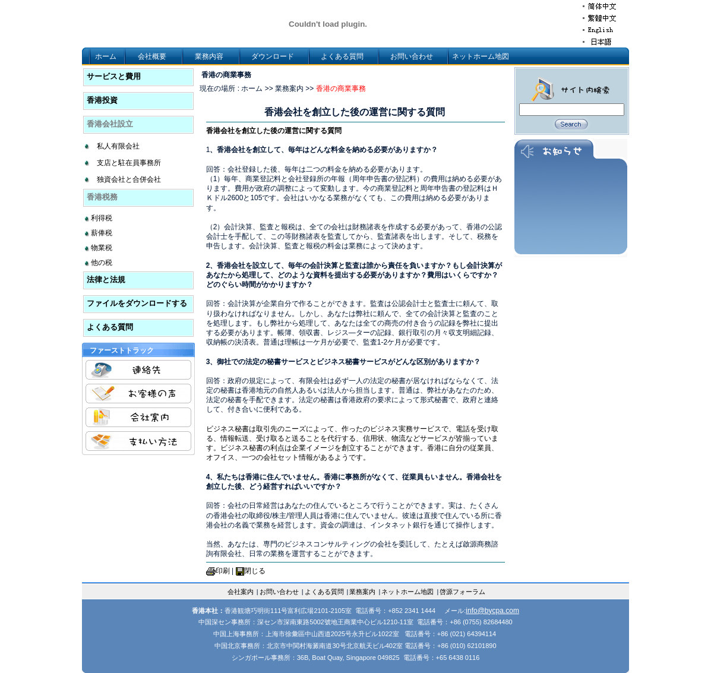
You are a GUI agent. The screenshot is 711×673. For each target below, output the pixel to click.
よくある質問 (342, 56)
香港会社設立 (110, 123)
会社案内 (240, 591)
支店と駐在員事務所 (129, 163)
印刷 (223, 571)
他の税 (101, 262)
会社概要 (152, 56)
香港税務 (102, 196)
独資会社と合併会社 (129, 179)
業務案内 (362, 591)
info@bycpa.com (492, 610)
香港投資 (102, 100)
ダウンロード (272, 56)
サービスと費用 (114, 76)
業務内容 (209, 56)
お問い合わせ (411, 56)
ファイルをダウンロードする (137, 303)
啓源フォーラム (462, 591)
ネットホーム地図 (480, 56)
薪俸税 (101, 233)
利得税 (101, 218)
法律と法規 (106, 279)
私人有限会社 (118, 146)
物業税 (101, 248)
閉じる (255, 571)
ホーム (105, 56)
